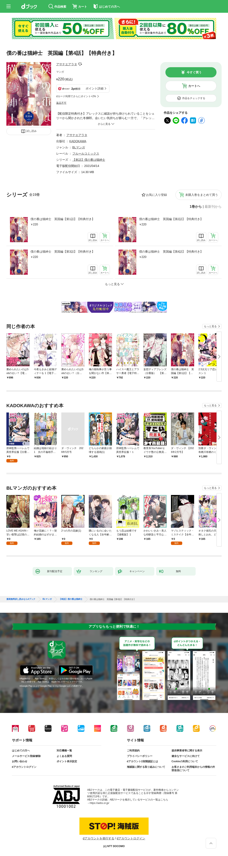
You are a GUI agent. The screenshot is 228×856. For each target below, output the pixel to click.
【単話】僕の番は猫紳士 (88, 159)
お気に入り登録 (156, 194)
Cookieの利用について (185, 761)
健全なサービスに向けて (186, 756)
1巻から (196, 206)
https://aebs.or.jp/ (99, 803)
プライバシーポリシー (139, 756)
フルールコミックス (85, 153)
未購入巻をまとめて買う (201, 194)
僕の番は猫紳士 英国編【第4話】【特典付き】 (171, 251)
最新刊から (213, 206)
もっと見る (210, 326)
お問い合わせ (19, 761)
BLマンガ (78, 147)
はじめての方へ (21, 750)
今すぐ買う (194, 72)
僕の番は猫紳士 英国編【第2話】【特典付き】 (171, 219)
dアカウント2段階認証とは (142, 761)
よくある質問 (64, 756)
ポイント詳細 (94, 88)
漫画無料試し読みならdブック (20, 599)
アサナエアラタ (66, 64)
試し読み (31, 130)
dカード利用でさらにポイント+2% (76, 96)
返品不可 (61, 102)
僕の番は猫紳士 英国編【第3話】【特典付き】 (62, 251)
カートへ (194, 86)
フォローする (80, 64)
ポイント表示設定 (67, 761)
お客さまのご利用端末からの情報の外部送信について (193, 768)
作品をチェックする (193, 98)
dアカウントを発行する (98, 838)
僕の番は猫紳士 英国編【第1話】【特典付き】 (62, 219)
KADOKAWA (77, 141)
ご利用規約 (133, 750)
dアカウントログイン (24, 766)
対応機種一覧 (64, 750)
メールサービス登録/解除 (26, 756)
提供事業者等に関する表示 (187, 750)
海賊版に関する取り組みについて (146, 766)
